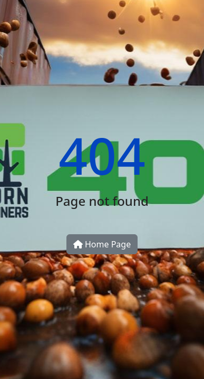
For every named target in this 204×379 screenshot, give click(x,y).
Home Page (102, 244)
